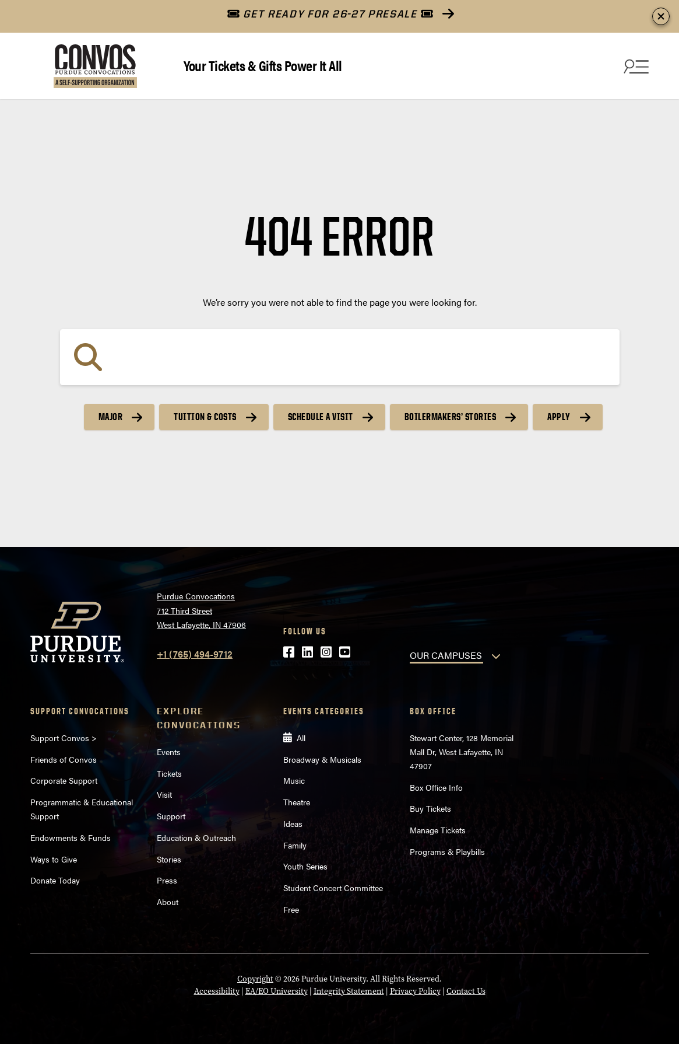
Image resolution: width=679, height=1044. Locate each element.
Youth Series (305, 866)
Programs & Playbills (447, 851)
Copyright (255, 978)
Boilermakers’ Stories (450, 417)
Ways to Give (53, 859)
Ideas (292, 823)
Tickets (169, 773)
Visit (164, 794)
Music (294, 780)
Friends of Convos (63, 759)
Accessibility (217, 991)
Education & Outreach (196, 837)
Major (110, 417)
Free (291, 909)
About (167, 901)
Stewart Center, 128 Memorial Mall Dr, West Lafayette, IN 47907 (461, 751)
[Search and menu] (635, 66)
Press (167, 880)
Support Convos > (63, 737)
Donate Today (55, 880)
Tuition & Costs (205, 417)
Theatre (296, 802)
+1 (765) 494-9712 (195, 654)
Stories (169, 859)
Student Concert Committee (333, 887)
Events (169, 751)
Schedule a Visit (320, 417)
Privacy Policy (415, 991)
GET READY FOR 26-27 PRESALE (330, 14)
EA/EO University (276, 991)
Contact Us (465, 991)
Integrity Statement (349, 991)
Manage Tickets (438, 830)
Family (295, 845)
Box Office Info (436, 787)
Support (171, 816)
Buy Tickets (430, 808)
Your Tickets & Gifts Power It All (263, 65)
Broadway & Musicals (322, 759)
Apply (559, 417)
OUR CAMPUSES (446, 655)
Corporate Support (63, 780)
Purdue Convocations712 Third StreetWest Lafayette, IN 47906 (201, 610)
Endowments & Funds (70, 837)
